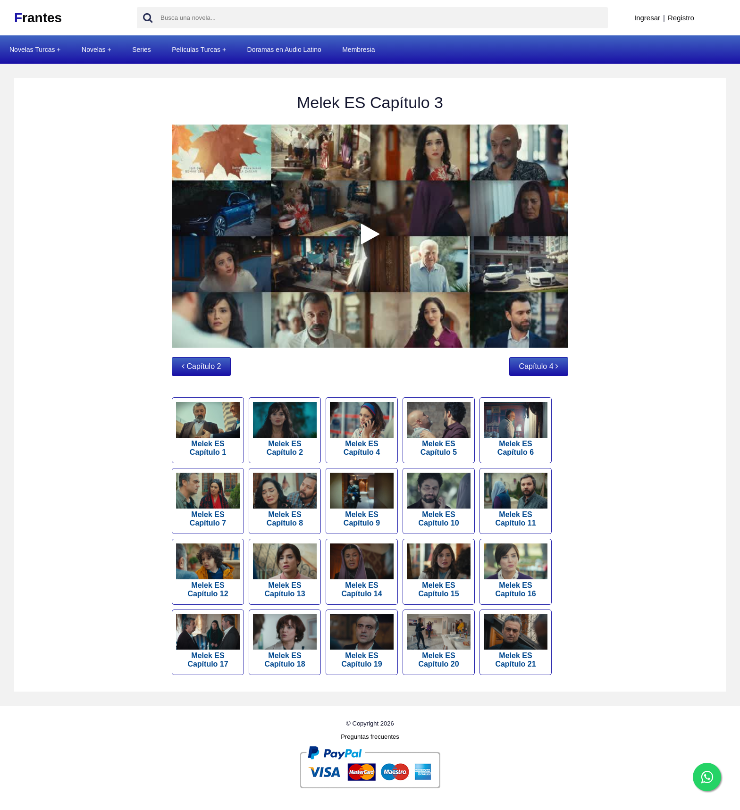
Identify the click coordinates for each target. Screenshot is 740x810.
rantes (38, 17)
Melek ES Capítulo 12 (208, 570)
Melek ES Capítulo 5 (439, 429)
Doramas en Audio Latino (284, 49)
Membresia (358, 49)
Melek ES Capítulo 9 (362, 500)
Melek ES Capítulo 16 (515, 570)
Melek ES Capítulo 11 (515, 500)
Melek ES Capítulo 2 (285, 429)
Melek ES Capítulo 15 (439, 570)
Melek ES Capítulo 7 (208, 500)
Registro (681, 18)
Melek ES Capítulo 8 (285, 500)
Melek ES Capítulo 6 (515, 429)
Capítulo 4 (538, 366)
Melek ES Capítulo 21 (515, 641)
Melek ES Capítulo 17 (208, 641)
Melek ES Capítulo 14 (362, 570)
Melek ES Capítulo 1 (208, 429)
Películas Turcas (196, 49)
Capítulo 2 (201, 366)
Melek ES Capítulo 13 (285, 570)
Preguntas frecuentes (370, 736)
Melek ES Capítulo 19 (362, 641)
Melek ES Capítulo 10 (439, 500)
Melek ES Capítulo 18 (285, 641)
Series (141, 49)
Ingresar (647, 18)
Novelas (94, 49)
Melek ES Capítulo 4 (362, 429)
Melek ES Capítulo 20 (439, 641)
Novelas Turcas (32, 49)
